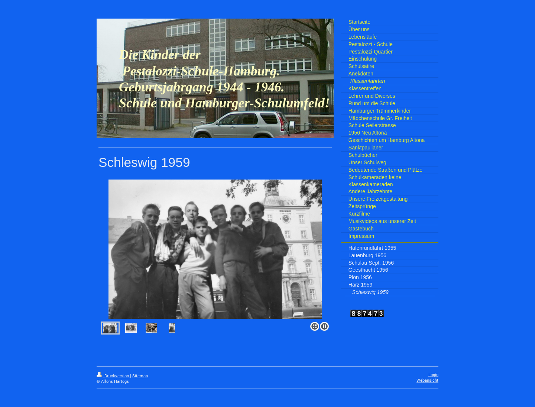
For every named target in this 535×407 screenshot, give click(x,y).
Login (433, 374)
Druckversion (113, 375)
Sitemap (140, 375)
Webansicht (427, 380)
